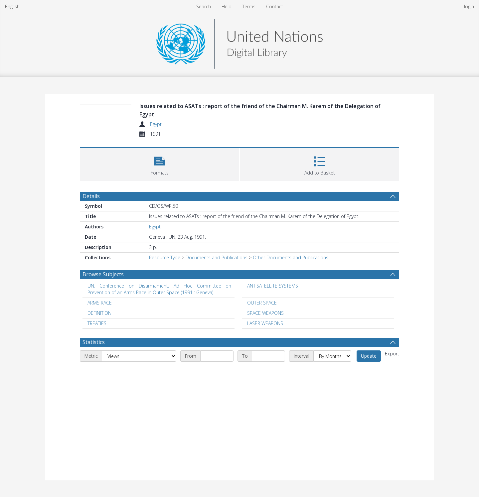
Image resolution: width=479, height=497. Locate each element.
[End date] (268, 356)
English (12, 6)
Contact (274, 6)
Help (227, 6)
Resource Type (164, 257)
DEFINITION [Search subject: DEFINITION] (99, 313)
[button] (159, 164)
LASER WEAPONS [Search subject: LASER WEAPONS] (265, 323)
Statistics (93, 342)
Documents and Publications (216, 257)
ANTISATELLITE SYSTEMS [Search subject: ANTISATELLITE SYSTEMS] (272, 286)
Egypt (156, 124)
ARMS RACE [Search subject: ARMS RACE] (99, 303)
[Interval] (332, 356)
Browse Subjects (103, 274)
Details (91, 196)
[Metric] (139, 356)
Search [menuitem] (203, 6)
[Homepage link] (239, 42)
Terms (248, 6)
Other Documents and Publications (290, 257)
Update (369, 356)
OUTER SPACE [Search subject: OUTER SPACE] (262, 303)
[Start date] (217, 356)
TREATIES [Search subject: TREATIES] (96, 323)
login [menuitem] (469, 6)
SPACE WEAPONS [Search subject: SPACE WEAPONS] (265, 313)
